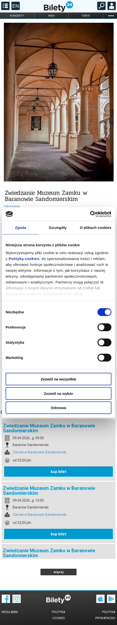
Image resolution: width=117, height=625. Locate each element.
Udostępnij (12, 206)
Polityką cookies (24, 258)
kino (51, 15)
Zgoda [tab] (20, 227)
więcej (59, 572)
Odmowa (58, 408)
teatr (86, 15)
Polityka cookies (58, 615)
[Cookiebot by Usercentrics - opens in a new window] (90, 214)
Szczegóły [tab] (58, 227)
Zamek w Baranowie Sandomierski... (40, 452)
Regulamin (10, 612)
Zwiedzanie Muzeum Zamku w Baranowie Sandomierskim (49, 428)
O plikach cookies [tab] (95, 227)
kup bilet (58, 471)
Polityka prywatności (105, 615)
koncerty (17, 15)
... (111, 15)
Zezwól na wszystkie (58, 379)
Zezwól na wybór (58, 393)
